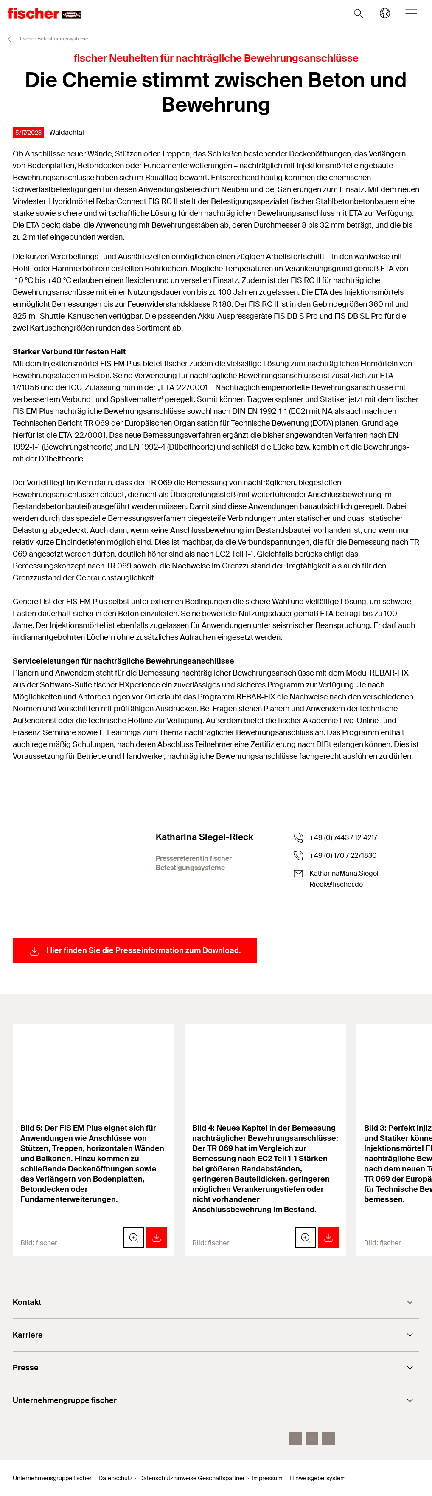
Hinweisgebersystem (317, 1478)
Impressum (267, 1478)
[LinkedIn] (295, 1438)
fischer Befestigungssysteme (44, 39)
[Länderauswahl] (385, 13)
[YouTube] (312, 1438)
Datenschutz (115, 1478)
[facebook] (328, 1438)
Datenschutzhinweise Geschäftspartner (192, 1478)
